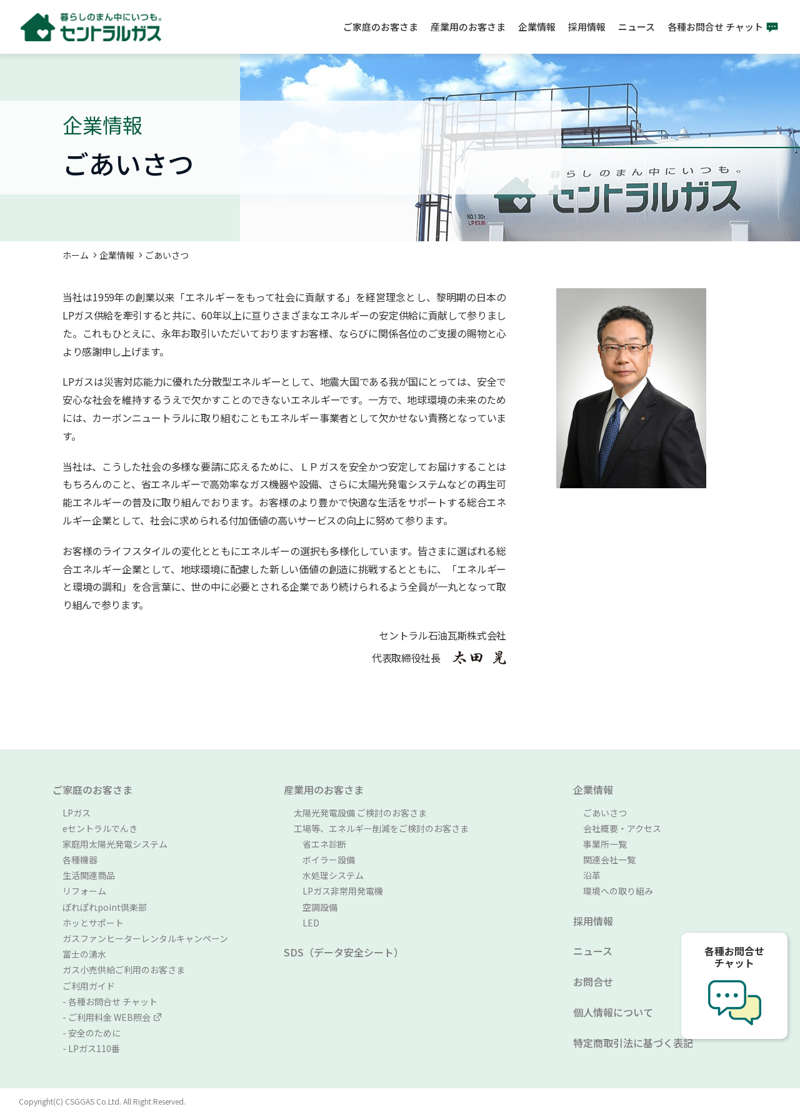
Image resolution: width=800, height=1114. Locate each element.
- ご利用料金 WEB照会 (112, 1017)
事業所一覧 (605, 844)
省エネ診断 (320, 844)
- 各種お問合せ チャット (110, 1001)
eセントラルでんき (100, 828)
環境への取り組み (618, 891)
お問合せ (593, 981)
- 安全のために (91, 1032)
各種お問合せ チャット (715, 26)
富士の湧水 (84, 954)
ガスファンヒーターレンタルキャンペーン (145, 938)
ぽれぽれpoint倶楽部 (104, 907)
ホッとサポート (93, 922)
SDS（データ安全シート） (344, 952)
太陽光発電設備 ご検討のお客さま (360, 812)
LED (306, 922)
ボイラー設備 (324, 859)
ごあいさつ (605, 812)
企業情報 (537, 26)
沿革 (592, 875)
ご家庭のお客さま (380, 26)
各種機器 (80, 859)
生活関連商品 (88, 875)
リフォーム (84, 891)
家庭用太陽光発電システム (115, 844)
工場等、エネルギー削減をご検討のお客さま (381, 828)
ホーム (75, 255)
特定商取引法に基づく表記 (633, 1042)
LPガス (76, 812)
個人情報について (613, 1012)
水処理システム (329, 875)
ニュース (636, 26)
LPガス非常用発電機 (338, 891)
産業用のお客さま (468, 26)
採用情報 (587, 26)
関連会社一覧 (609, 859)
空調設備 (316, 907)
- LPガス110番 (91, 1048)
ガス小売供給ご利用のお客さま (123, 969)
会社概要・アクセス (622, 828)
